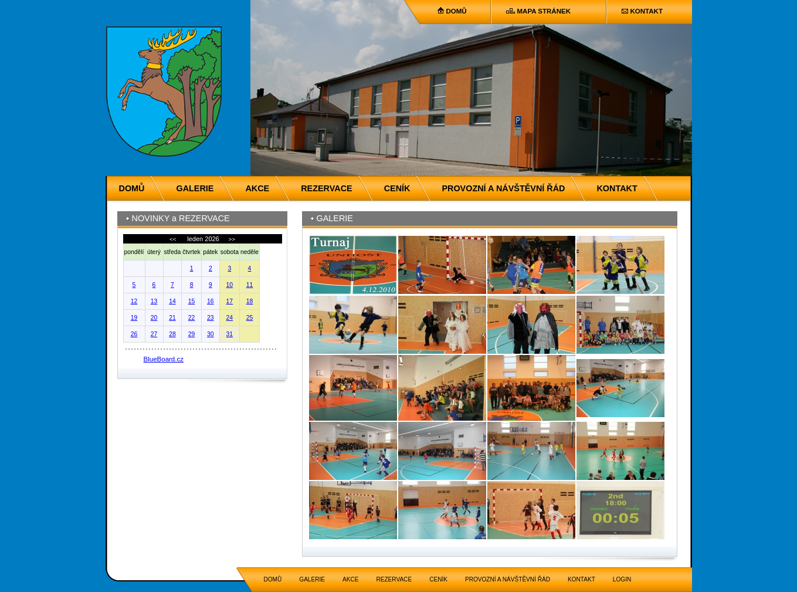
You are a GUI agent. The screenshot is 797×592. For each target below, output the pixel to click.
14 (172, 301)
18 (249, 301)
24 (229, 317)
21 (172, 317)
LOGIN (622, 579)
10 (229, 285)
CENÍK (397, 188)
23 (210, 317)
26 (134, 334)
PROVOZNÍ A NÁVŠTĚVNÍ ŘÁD (503, 188)
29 (191, 334)
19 (134, 317)
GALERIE (194, 188)
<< (173, 239)
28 (172, 334)
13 (154, 301)
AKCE (257, 188)
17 (229, 301)
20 (154, 317)
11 (249, 285)
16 (210, 301)
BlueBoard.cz (164, 359)
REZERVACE (326, 188)
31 (229, 334)
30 (210, 334)
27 (154, 334)
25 (249, 317)
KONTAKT (646, 11)
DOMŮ (456, 11)
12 (134, 301)
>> (231, 239)
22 (191, 317)
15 (191, 301)
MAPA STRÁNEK (544, 11)
